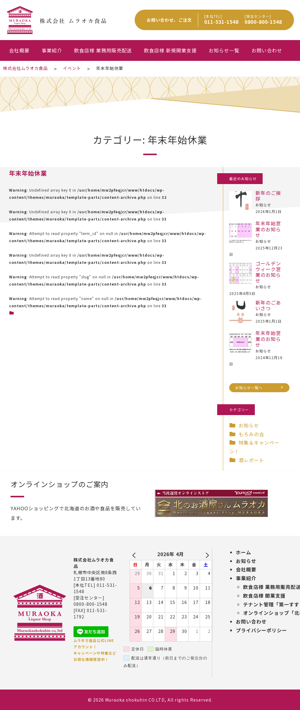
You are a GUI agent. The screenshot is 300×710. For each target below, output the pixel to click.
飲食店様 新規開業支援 (170, 50)
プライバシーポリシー (261, 630)
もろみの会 (251, 434)
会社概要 (19, 50)
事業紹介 (52, 50)
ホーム (243, 552)
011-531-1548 (221, 21)
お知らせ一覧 (224, 50)
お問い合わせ (267, 50)
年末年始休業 (28, 173)
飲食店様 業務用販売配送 (103, 50)
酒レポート (251, 460)
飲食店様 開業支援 (264, 595)
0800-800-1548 (263, 21)
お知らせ (249, 425)
